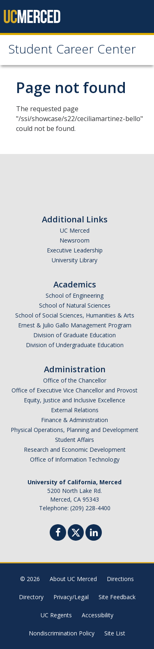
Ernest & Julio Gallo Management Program (74, 325)
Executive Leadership (75, 250)
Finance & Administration (74, 420)
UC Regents (56, 615)
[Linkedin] (93, 533)
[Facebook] (57, 533)
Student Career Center (72, 50)
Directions (120, 579)
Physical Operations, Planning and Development (74, 430)
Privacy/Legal (71, 597)
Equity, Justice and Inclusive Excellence (74, 400)
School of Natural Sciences (74, 305)
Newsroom (75, 240)
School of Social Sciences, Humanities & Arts (74, 315)
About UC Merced (73, 579)
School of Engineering (74, 295)
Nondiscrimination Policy (61, 633)
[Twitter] (75, 531)
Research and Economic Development (75, 449)
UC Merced (75, 230)
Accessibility (97, 615)
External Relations (75, 410)
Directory (31, 597)
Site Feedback (117, 597)
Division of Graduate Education (74, 335)
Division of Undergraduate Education (75, 345)
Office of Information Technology (75, 459)
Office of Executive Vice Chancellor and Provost (74, 390)
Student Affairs (74, 440)
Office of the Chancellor (74, 380)
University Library (74, 260)
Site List (114, 633)
